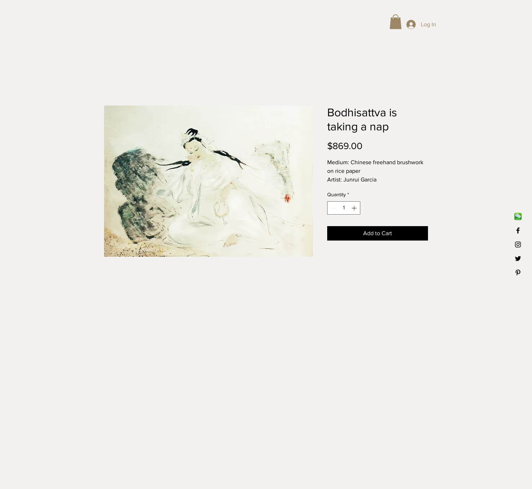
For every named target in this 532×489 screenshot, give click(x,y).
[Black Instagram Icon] (518, 244)
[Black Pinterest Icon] (518, 273)
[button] (395, 21)
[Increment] (354, 208)
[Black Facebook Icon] (518, 230)
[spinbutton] (343, 208)
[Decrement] (332, 208)
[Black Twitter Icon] (518, 259)
